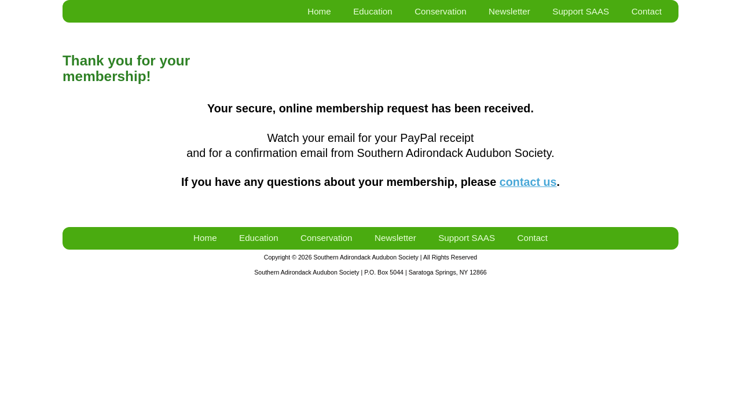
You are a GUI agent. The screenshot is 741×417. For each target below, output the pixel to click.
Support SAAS (580, 11)
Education (372, 11)
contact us (528, 181)
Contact (647, 11)
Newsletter (509, 11)
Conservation (440, 11)
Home (319, 11)
